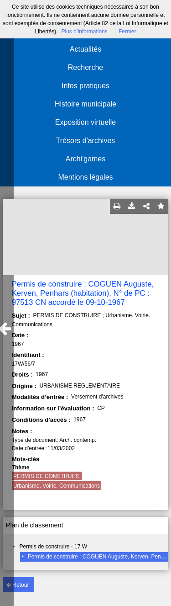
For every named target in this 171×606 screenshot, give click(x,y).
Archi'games (86, 159)
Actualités (85, 49)
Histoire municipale (85, 104)
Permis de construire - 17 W (53, 546)
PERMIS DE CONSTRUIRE (47, 476)
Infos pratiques (85, 86)
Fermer (127, 31)
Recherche (85, 67)
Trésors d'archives (85, 140)
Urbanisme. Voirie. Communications (56, 486)
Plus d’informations (84, 31)
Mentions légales (85, 177)
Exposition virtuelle (85, 122)
